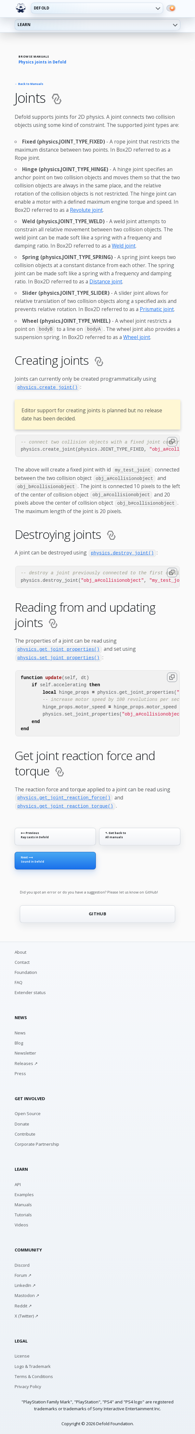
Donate (22, 1122)
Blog (19, 1041)
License (22, 1354)
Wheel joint (136, 337)
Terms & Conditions (34, 1374)
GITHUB (97, 911)
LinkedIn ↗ (25, 1283)
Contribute (25, 1132)
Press (20, 1071)
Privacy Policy (28, 1384)
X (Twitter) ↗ (26, 1314)
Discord (22, 1263)
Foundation (26, 970)
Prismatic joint (157, 309)
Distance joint (105, 281)
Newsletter (25, 1051)
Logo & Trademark (33, 1364)
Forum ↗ (23, 1273)
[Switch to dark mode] (171, 8)
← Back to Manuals (29, 84)
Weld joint (124, 245)
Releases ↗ (26, 1061)
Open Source (28, 1111)
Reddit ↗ (23, 1303)
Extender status (30, 990)
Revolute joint (86, 209)
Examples (24, 1192)
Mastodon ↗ (27, 1293)
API (18, 1182)
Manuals (23, 1203)
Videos (21, 1223)
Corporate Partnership (37, 1142)
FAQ (18, 980)
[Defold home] (21, 8)
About (20, 950)
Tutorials (23, 1213)
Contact (22, 960)
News (20, 1031)
